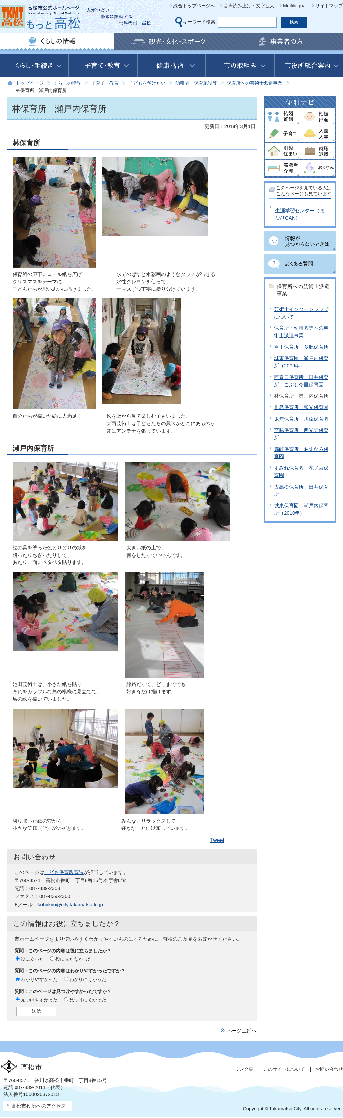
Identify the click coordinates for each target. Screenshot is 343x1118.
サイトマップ (329, 5)
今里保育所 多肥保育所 (301, 347)
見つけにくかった (87, 999)
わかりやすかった (39, 979)
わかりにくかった (87, 979)
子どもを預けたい (147, 83)
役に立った (32, 959)
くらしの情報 (67, 83)
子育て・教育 (105, 83)
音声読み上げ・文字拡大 (249, 5)
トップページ (30, 83)
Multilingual (295, 5)
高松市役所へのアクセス (39, 1106)
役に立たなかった (73, 959)
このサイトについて (284, 1069)
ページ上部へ (242, 1030)
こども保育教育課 (64, 872)
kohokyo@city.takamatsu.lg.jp (70, 904)
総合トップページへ (194, 5)
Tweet (217, 840)
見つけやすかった (39, 999)
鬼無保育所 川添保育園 (301, 419)
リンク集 (244, 1069)
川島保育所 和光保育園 (301, 407)
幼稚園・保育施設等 (196, 83)
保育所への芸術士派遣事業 (254, 83)
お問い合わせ (329, 1069)
